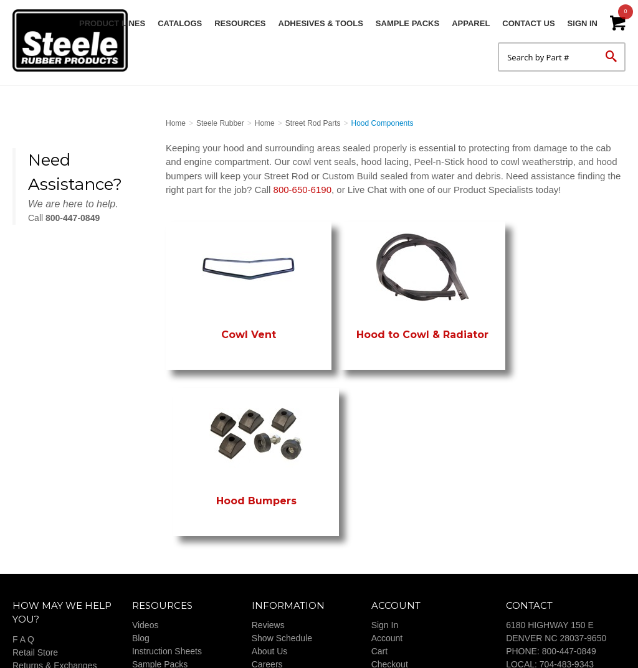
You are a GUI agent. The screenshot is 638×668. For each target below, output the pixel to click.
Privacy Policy (39, 585)
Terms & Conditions (409, 558)
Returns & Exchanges (54, 545)
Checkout (389, 545)
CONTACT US (534, 597)
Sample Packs (407, 23)
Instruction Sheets (167, 532)
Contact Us (528, 23)
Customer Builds (284, 558)
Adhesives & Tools (321, 23)
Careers (267, 545)
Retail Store (35, 532)
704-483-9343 (567, 545)
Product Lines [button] (112, 23)
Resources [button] (239, 23)
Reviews (268, 505)
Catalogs (180, 23)
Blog (141, 519)
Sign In (583, 23)
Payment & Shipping (52, 558)
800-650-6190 (302, 189)
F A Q (23, 519)
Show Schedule (282, 519)
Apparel (471, 23)
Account (387, 519)
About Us (270, 532)
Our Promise (37, 571)
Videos (145, 505)
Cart (379, 532)
